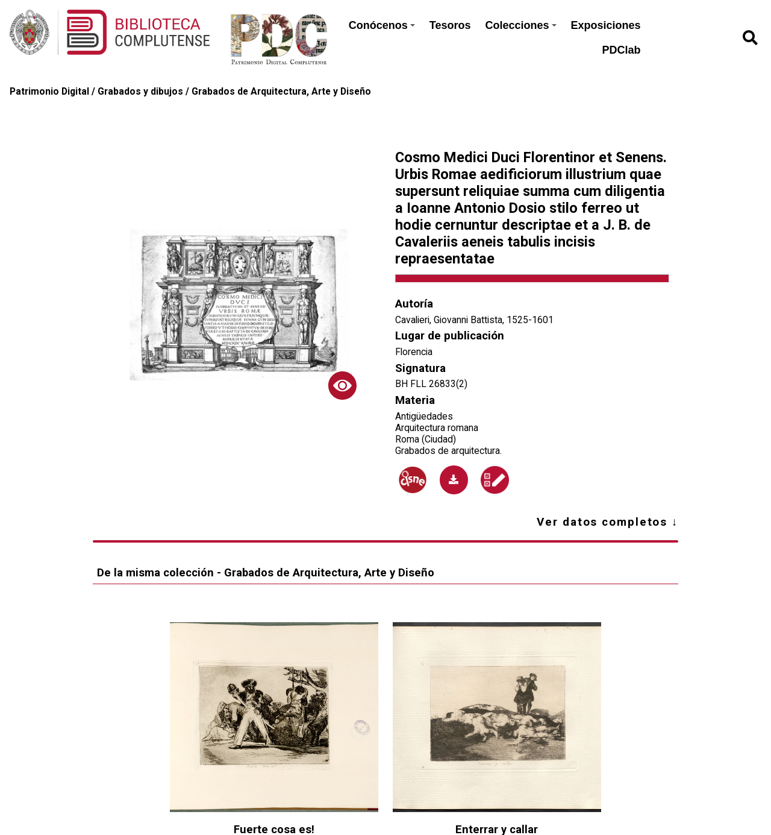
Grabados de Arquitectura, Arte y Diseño (281, 91)
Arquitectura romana (436, 427)
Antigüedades (424, 416)
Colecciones (520, 25)
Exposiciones (606, 25)
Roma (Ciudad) (425, 439)
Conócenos (382, 25)
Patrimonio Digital (49, 91)
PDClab (621, 50)
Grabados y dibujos (140, 91)
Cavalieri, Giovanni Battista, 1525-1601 (474, 320)
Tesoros (450, 25)
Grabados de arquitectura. (448, 450)
